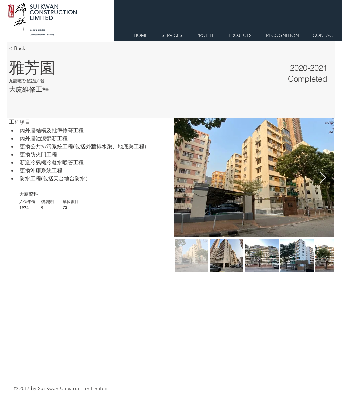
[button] (205, 34)
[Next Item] (323, 177)
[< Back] (32, 48)
